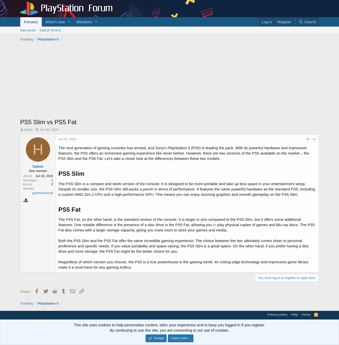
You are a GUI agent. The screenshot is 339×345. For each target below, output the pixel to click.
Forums (31, 22)
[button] (68, 22)
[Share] (308, 139)
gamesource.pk (42, 193)
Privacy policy (277, 314)
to (215, 225)
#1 (314, 139)
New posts (28, 30)
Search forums (50, 30)
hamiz (28, 130)
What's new (55, 22)
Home (306, 314)
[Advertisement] (169, 81)
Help (294, 314)
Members (84, 22)
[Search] (307, 22)
